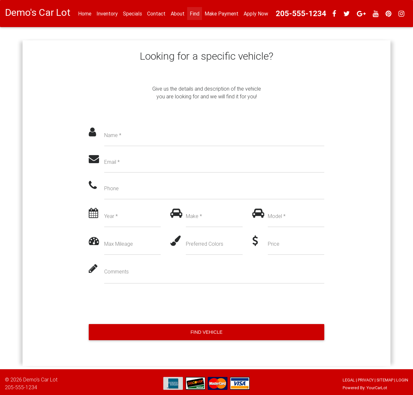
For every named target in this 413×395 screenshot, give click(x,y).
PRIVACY (366, 380)
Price (273, 244)
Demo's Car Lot (40, 379)
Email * (112, 162)
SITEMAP (385, 380)
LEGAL (349, 380)
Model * (277, 216)
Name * (112, 135)
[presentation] (138, 303)
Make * (194, 216)
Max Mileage (118, 244)
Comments (116, 271)
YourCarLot (377, 387)
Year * (111, 216)
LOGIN (402, 380)
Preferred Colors (204, 244)
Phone (111, 188)
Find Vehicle (206, 332)
